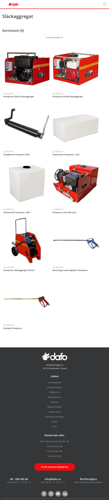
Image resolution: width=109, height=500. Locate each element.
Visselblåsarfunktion (54, 416)
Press (54, 426)
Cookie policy (54, 411)
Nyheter (54, 402)
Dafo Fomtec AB (54, 451)
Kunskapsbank (54, 382)
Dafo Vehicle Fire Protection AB (54, 441)
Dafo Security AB (54, 446)
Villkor (54, 421)
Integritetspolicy (54, 387)
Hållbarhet (55, 392)
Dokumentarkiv (54, 407)
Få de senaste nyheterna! (54, 466)
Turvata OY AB (54, 456)
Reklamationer (54, 397)
